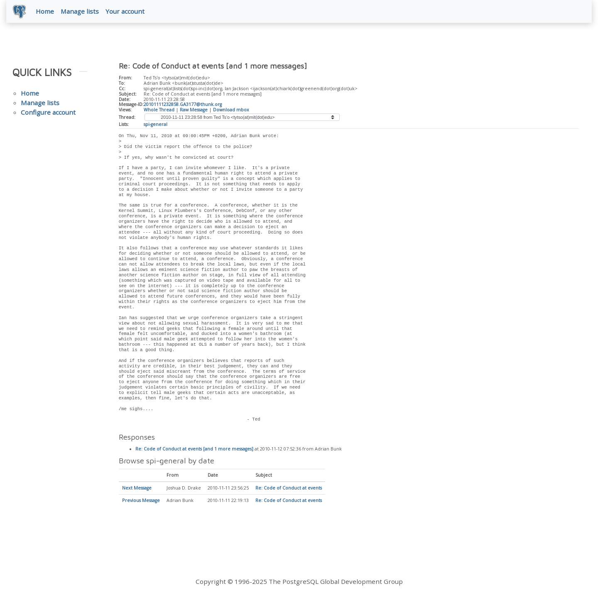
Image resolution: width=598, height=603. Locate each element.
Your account (125, 11)
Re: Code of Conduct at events (288, 488)
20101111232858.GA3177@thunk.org (183, 104)
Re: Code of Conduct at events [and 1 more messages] (194, 449)
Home (45, 11)
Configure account (48, 112)
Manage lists (80, 11)
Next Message (137, 488)
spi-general (155, 124)
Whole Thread (159, 110)
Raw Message (194, 110)
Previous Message (141, 501)
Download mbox (231, 110)
